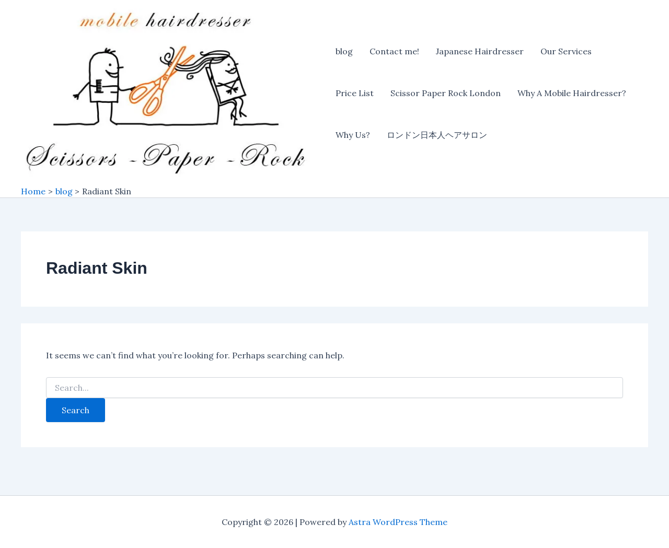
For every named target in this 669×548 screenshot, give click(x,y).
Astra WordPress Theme (398, 522)
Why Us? (353, 135)
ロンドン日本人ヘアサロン (437, 135)
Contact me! (394, 51)
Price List (355, 93)
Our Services (566, 51)
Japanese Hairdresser (480, 51)
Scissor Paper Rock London (445, 93)
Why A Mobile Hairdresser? (571, 93)
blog (344, 51)
